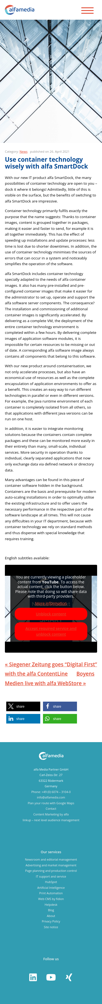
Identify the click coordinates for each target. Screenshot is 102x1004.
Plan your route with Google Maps (51, 803)
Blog (51, 910)
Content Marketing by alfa (51, 814)
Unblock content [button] (51, 614)
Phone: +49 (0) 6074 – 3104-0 (51, 792)
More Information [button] (51, 603)
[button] (23, 706)
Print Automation (51, 893)
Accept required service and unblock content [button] (51, 631)
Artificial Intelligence (51, 888)
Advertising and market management (51, 865)
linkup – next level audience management (51, 820)
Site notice (51, 927)
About (51, 916)
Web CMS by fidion (51, 899)
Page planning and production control (51, 871)
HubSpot (51, 882)
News (23, 151)
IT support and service (51, 876)
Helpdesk (51, 904)
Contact (51, 808)
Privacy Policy (51, 921)
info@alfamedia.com (51, 797)
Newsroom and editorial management (51, 859)
